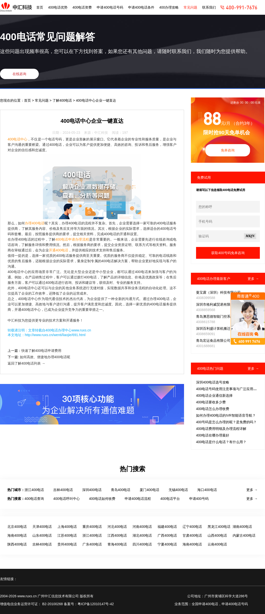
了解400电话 (63, 100)
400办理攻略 (169, 7)
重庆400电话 (92, 527)
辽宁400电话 (192, 527)
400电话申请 (65, 239)
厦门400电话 (149, 490)
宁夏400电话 (167, 544)
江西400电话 (117, 535)
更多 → (253, 279)
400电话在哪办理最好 (212, 435)
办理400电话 (34, 223)
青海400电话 (117, 544)
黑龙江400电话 (219, 527)
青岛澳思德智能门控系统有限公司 (222, 316)
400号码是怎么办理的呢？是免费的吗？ (226, 422)
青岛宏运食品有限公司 (213, 340)
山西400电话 (217, 535)
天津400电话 (42, 527)
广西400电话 (167, 535)
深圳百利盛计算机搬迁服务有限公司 (223, 328)
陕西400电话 (17, 544)
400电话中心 (17, 139)
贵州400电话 (67, 544)
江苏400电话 (67, 535)
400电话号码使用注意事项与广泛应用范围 (228, 389)
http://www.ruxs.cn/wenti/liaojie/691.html (55, 335)
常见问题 (190, 7)
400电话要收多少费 (211, 402)
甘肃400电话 (192, 535)
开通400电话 (58, 250)
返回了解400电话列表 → (26, 363)
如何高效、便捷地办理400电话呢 (45, 357)
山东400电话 (42, 535)
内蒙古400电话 (244, 535)
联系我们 (209, 7)
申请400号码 (199, 499)
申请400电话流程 (138, 499)
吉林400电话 (63, 490)
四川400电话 (142, 544)
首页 (39, 7)
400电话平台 (170, 499)
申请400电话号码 (110, 7)
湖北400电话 (142, 535)
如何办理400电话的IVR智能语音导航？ (226, 415)
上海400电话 (67, 527)
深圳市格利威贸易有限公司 (216, 304)
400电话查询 (34, 499)
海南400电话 (17, 535)
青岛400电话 (120, 490)
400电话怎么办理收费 (212, 409)
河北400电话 (117, 527)
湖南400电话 (242, 527)
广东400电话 (92, 544)
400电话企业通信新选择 (214, 395)
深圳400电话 (92, 490)
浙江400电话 (34, 490)
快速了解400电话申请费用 (41, 351)
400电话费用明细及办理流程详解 (221, 429)
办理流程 (82, 239)
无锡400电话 (178, 490)
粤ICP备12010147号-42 (96, 604)
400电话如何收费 (102, 499)
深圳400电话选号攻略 (212, 382)
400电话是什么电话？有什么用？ (221, 442)
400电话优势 (57, 7)
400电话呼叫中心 (66, 499)
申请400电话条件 (141, 7)
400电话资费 (82, 7)
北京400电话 (17, 527)
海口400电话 (207, 490)
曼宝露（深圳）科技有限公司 (218, 292)
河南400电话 (142, 527)
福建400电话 (167, 527)
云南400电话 (217, 544)
